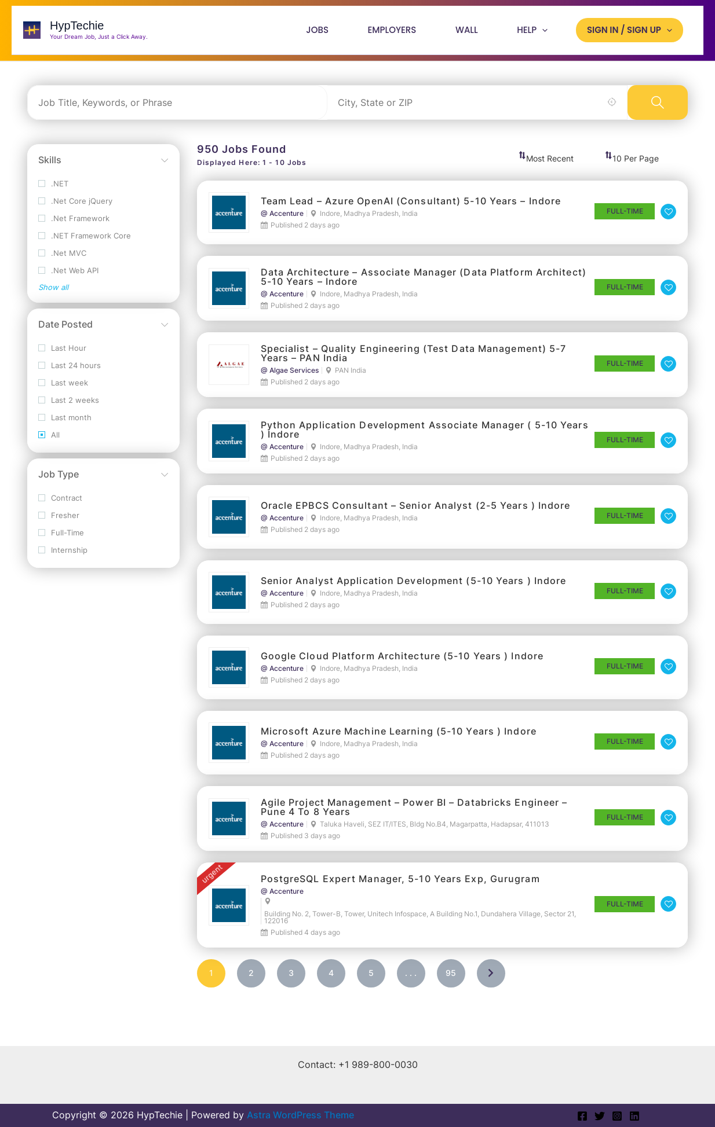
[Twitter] (599, 1116)
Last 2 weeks (68, 407)
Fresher (58, 522)
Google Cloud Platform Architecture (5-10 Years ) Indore (402, 662)
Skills (49, 166)
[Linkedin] (634, 1116)
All (49, 442)
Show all (53, 294)
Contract (60, 505)
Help (538, 33)
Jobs (336, 33)
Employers (406, 33)
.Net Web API (68, 277)
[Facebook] (582, 1116)
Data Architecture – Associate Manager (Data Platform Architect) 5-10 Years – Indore (423, 283)
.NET (53, 190)
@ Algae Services (290, 377)
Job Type (58, 481)
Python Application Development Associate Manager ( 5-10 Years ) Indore (425, 436)
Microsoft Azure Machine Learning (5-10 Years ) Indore (399, 738)
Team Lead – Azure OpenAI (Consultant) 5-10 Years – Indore (411, 207)
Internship (62, 557)
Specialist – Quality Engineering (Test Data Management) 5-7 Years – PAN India (414, 360)
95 (451, 980)
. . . (411, 980)
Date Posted (65, 331)
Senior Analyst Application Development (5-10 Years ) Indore (414, 587)
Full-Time (61, 540)
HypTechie (77, 29)
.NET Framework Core (84, 243)
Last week (63, 390)
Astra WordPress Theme (300, 1115)
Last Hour (62, 355)
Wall (476, 33)
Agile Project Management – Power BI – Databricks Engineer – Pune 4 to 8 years (414, 814)
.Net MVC (62, 260)
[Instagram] (617, 1116)
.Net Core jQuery (75, 208)
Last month (65, 424)
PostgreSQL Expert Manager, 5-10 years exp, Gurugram (400, 885)
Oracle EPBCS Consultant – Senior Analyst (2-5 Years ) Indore (416, 512)
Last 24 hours (69, 372)
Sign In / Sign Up (631, 33)
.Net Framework (74, 225)
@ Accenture (282, 220)
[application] (547, 33)
